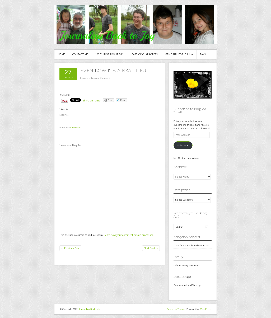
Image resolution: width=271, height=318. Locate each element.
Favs (203, 54)
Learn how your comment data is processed (128, 235)
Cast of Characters (145, 54)
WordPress (205, 309)
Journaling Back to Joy (90, 309)
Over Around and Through (187, 285)
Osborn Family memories (187, 265)
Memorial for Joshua (179, 54)
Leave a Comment (100, 78)
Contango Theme (176, 309)
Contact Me (80, 54)
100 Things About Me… (109, 54)
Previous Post (70, 248)
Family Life (75, 127)
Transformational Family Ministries (192, 245)
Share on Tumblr (92, 100)
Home (61, 54)
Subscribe (183, 145)
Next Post (151, 248)
